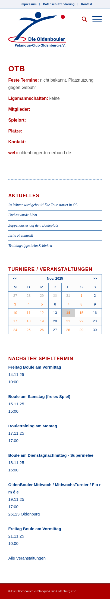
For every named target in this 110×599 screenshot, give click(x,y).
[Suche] (81, 19)
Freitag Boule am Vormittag (34, 367)
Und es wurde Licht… (24, 215)
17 (15, 321)
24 (15, 330)
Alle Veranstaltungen (27, 558)
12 (42, 313)
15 (81, 313)
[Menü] (94, 19)
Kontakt (86, 4)
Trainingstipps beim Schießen (30, 246)
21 (68, 321)
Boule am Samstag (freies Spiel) (39, 396)
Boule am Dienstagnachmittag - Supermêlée (50, 455)
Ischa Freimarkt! (20, 235)
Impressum (29, 4)
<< (15, 278)
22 (81, 321)
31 (68, 296)
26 (42, 330)
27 (15, 296)
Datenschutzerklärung (59, 4)
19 (42, 321)
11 (28, 313)
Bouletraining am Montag (32, 426)
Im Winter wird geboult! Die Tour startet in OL (42, 205)
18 (28, 321)
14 (68, 313)
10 (15, 313)
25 (28, 330)
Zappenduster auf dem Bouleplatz (33, 225)
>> (95, 278)
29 (42, 296)
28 (28, 296)
